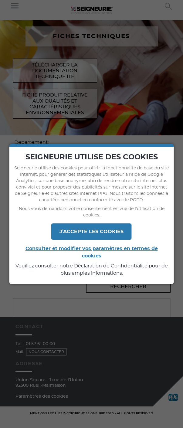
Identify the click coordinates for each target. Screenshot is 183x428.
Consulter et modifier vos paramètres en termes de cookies (91, 252)
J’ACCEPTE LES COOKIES (91, 231)
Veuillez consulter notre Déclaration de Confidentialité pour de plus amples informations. (91, 269)
